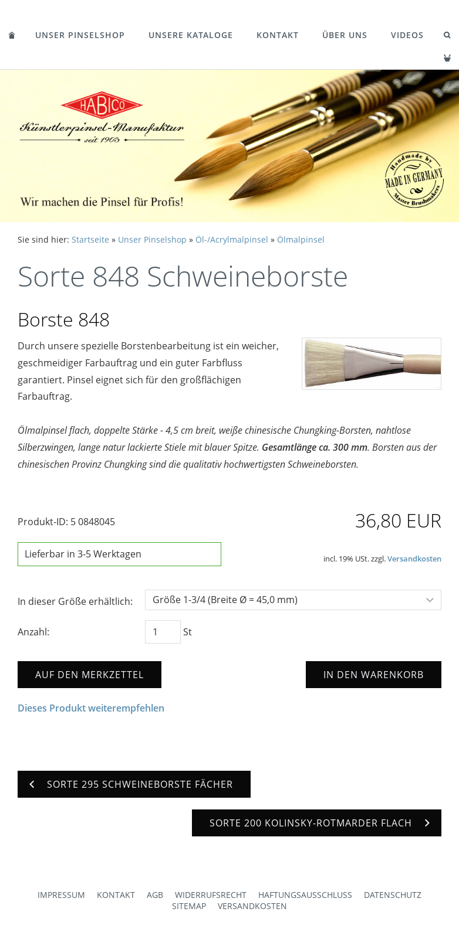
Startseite (90, 239)
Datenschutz (392, 894)
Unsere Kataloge (190, 34)
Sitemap (189, 905)
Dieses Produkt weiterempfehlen (91, 708)
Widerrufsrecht (211, 894)
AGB (155, 894)
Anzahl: (33, 631)
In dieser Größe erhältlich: (75, 601)
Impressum (61, 894)
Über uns (344, 34)
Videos (407, 34)
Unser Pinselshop (80, 34)
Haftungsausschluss (305, 894)
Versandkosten (414, 558)
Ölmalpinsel (301, 239)
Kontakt (277, 34)
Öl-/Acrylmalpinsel (231, 239)
